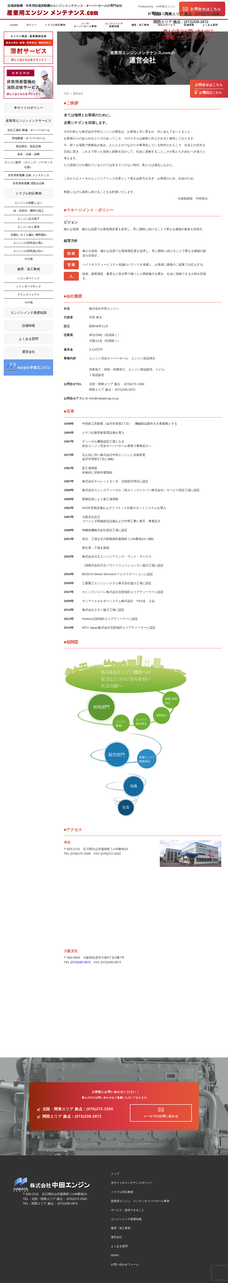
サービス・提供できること (127, 1210)
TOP (66, 93)
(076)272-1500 (80, 853)
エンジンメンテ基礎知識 (114, 25)
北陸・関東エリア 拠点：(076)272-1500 (77, 1109)
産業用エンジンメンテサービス (28, 120)
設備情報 (189, 25)
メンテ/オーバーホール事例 (85, 25)
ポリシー (31, 25)
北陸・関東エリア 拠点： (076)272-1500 (117, 384)
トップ (115, 1173)
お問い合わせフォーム (125, 1264)
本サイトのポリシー (28, 108)
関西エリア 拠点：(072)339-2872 (72, 1116)
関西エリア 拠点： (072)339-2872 (112, 389)
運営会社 (78, 93)
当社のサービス (167, 25)
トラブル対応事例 (55, 25)
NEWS (115, 1255)
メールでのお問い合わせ (160, 1116)
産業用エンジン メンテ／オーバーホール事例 (140, 1201)
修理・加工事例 (140, 25)
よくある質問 (210, 25)
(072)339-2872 (80, 962)
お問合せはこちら (209, 85)
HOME (14, 25)
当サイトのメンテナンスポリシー (132, 1182)
